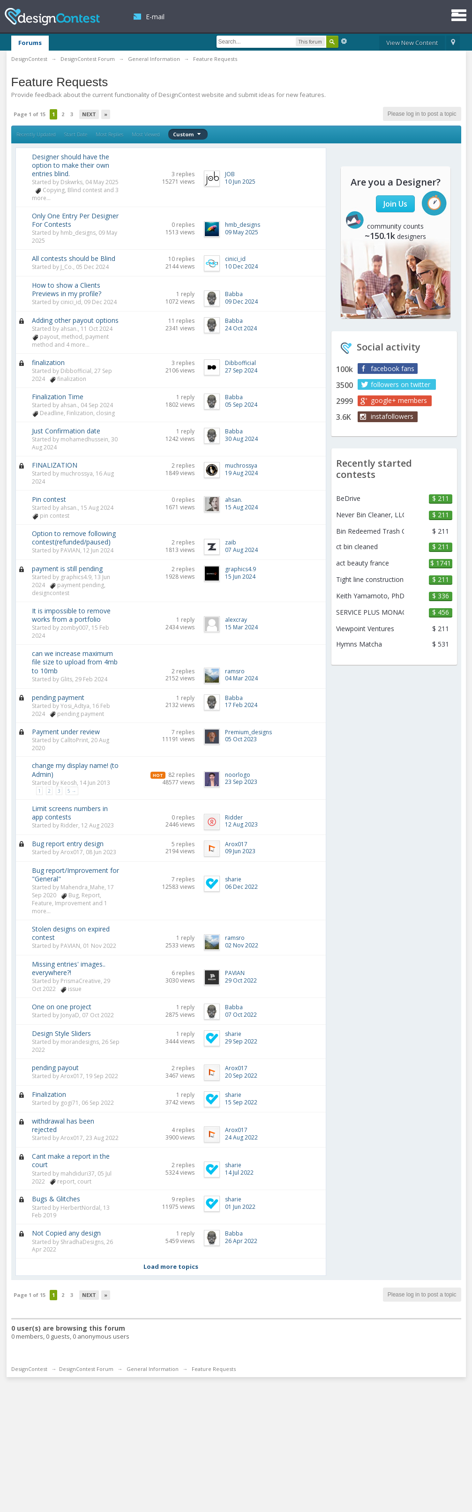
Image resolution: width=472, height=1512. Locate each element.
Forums (30, 42)
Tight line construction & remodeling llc (370, 579)
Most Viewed (146, 134)
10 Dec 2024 (241, 266)
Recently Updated (36, 134)
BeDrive (348, 498)
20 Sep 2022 (241, 1076)
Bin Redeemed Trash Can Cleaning (370, 531)
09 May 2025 (241, 232)
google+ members (399, 400)
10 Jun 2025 (240, 182)
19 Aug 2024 (241, 473)
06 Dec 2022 (241, 887)
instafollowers (392, 416)
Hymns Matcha (359, 644)
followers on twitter (400, 384)
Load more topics (170, 1266)
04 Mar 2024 (241, 678)
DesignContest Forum (86, 1368)
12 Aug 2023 (241, 824)
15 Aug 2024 (241, 507)
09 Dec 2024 (241, 301)
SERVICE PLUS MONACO (370, 612)
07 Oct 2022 (241, 1015)
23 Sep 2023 (241, 782)
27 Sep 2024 (241, 370)
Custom (188, 134)
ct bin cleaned (357, 547)
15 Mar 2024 (241, 627)
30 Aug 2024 (241, 439)
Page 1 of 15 (29, 114)
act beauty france (362, 563)
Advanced (344, 41)
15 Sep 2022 (241, 1102)
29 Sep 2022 (241, 1041)
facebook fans (392, 368)
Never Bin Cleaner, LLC (370, 515)
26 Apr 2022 (241, 1241)
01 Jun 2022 (240, 1207)
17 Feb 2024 (241, 705)
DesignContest (52, 16)
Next (89, 114)
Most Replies (109, 134)
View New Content (412, 42)
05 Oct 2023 (241, 739)
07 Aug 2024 (241, 550)
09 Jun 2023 (240, 851)
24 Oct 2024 (241, 328)
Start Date (75, 134)
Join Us (395, 204)
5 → (71, 791)
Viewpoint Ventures (365, 629)
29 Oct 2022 (241, 980)
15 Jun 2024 (240, 577)
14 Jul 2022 (239, 1173)
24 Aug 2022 (241, 1137)
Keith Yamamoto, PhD (370, 596)
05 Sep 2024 (241, 405)
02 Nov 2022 (241, 945)
